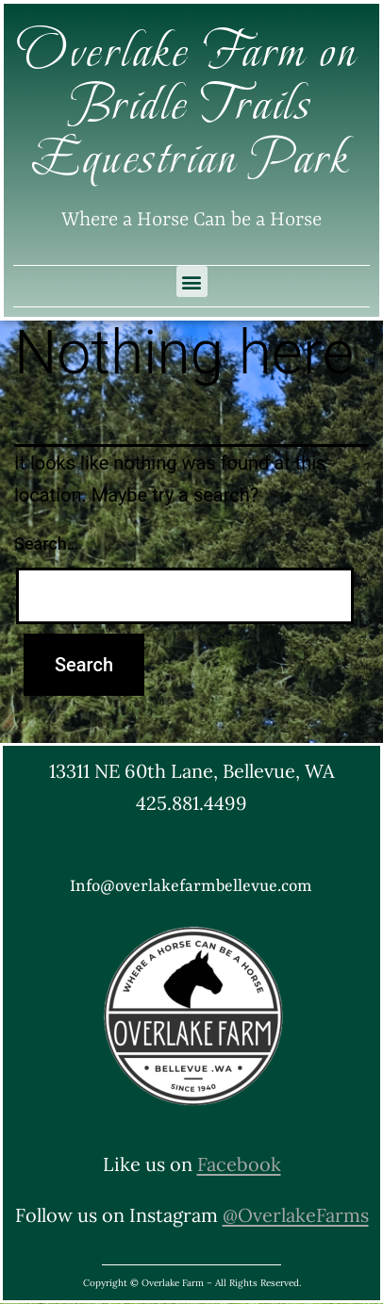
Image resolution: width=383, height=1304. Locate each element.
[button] (192, 281)
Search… (46, 543)
